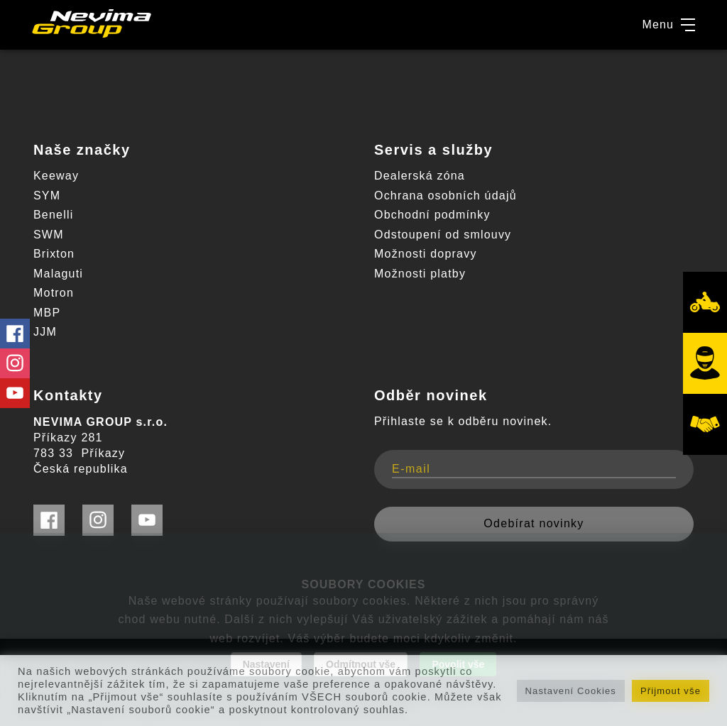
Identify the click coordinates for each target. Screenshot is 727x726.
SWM (48, 235)
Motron (53, 293)
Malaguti (58, 274)
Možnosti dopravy (425, 254)
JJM (45, 332)
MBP (46, 313)
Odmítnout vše (360, 664)
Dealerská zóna (419, 176)
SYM (46, 195)
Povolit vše (458, 664)
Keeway (56, 176)
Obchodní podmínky (432, 215)
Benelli (53, 215)
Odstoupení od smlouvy (442, 235)
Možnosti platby (420, 274)
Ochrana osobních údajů (445, 195)
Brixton (54, 254)
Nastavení (266, 664)
